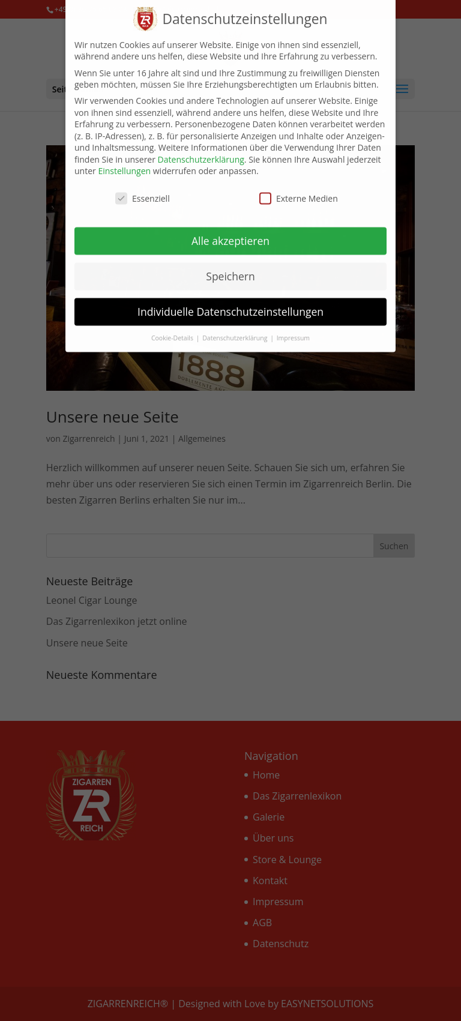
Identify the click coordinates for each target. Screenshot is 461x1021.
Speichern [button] (230, 264)
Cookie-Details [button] (173, 325)
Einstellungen (124, 158)
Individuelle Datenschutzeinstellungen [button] (230, 299)
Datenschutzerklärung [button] (235, 325)
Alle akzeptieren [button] (230, 228)
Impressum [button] (293, 325)
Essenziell (142, 186)
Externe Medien (298, 186)
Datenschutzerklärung (201, 147)
